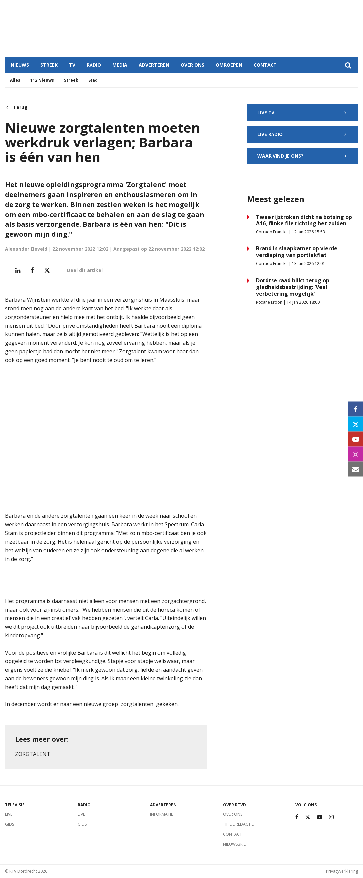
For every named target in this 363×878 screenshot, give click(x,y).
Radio (94, 65)
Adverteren (154, 65)
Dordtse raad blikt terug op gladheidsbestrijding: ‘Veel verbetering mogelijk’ (292, 287)
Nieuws (20, 65)
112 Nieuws (42, 80)
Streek (49, 65)
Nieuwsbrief (235, 844)
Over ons (192, 65)
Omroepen (229, 65)
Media (119, 65)
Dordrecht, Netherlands (103, 28)
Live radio (302, 134)
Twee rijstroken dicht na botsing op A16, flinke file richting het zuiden (304, 220)
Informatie (161, 814)
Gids (9, 824)
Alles (15, 80)
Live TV (302, 112)
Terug (16, 107)
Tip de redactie (238, 824)
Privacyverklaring (342, 871)
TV (72, 65)
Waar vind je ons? (302, 156)
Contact (265, 65)
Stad (93, 80)
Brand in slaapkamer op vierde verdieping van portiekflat (296, 252)
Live (8, 814)
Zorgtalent (32, 754)
